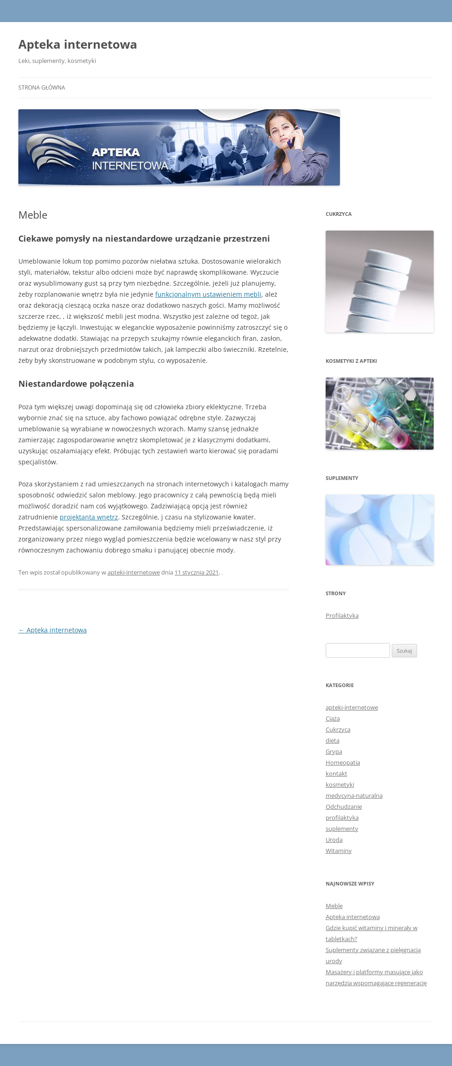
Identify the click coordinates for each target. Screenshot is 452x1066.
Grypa (334, 751)
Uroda (334, 839)
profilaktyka (342, 817)
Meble (334, 906)
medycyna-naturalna (354, 795)
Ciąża (333, 718)
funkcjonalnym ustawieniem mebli (208, 294)
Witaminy (339, 850)
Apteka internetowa (77, 44)
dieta (332, 740)
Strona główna (41, 87)
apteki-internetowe (133, 572)
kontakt (336, 773)
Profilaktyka (342, 615)
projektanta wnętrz (89, 517)
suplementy (342, 828)
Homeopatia (343, 762)
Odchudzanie (344, 806)
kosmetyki (340, 784)
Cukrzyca (338, 729)
